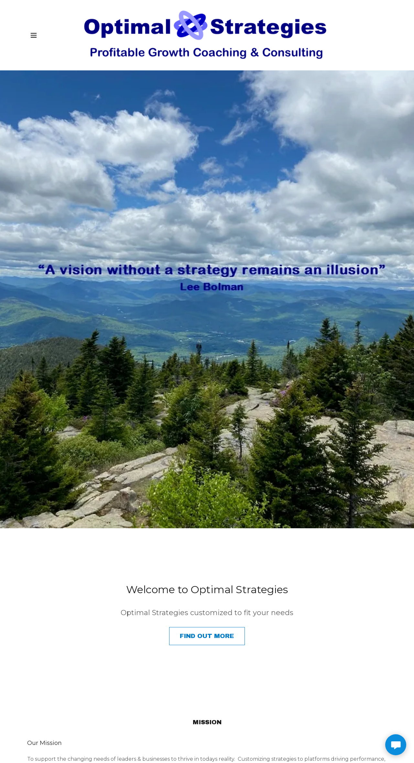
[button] (33, 35)
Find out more (207, 636)
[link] (207, 35)
